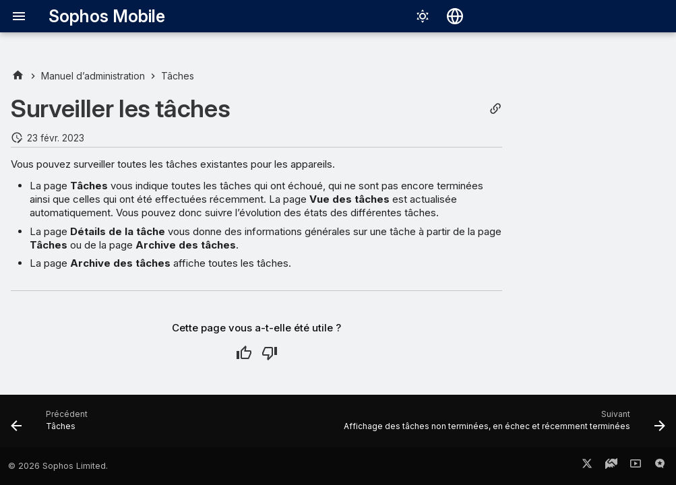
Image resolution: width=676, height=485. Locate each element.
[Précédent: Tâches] (51, 425)
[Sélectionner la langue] (454, 16)
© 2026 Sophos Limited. (58, 466)
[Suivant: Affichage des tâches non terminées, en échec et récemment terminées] (502, 425)
